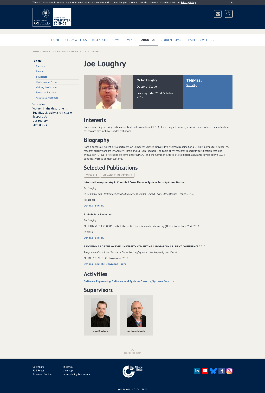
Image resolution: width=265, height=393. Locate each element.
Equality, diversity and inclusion (53, 112)
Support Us (40, 116)
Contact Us (40, 125)
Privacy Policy (188, 2)
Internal (68, 366)
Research (99, 40)
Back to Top (132, 351)
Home (55, 40)
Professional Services (48, 82)
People (61, 51)
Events (130, 40)
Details (89, 205)
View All (92, 175)
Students (75, 51)
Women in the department (50, 108)
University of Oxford (130, 389)
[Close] (232, 3)
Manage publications (117, 175)
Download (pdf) (116, 264)
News (115, 40)
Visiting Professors (46, 87)
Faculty (40, 66)
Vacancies (39, 104)
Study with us (76, 40)
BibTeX (99, 205)
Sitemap (68, 370)
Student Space (171, 40)
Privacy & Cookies (43, 374)
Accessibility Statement (76, 374)
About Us (149, 39)
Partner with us (201, 40)
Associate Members (47, 97)
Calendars (38, 366)
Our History (40, 121)
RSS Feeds (38, 370)
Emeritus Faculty (46, 92)
